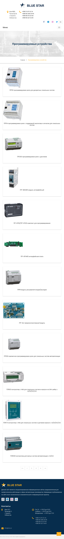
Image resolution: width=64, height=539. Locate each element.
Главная (22, 60)
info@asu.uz (8, 528)
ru (60, 22)
